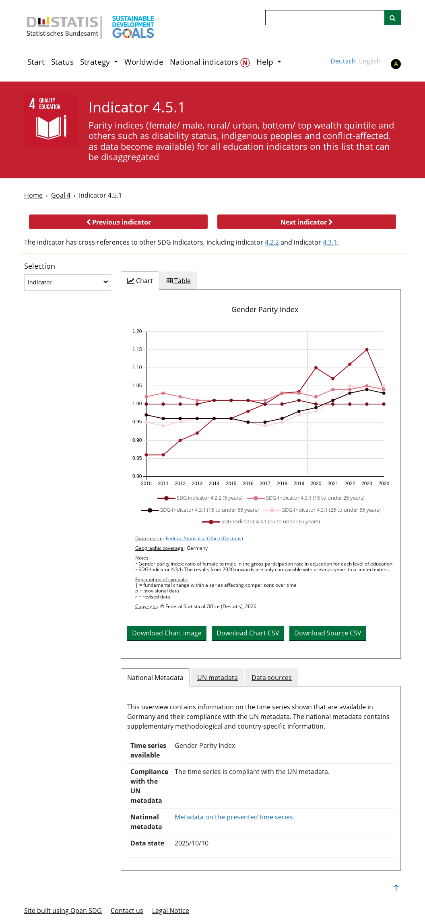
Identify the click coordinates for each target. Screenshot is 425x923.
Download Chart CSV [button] (248, 633)
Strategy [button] (96, 62)
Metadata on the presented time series (234, 817)
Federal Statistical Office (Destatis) (204, 538)
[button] (118, 221)
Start (36, 62)
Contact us (127, 910)
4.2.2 (272, 242)
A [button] (396, 63)
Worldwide (143, 62)
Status (62, 62)
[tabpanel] (260, 474)
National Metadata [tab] (155, 677)
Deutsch (343, 61)
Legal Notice (170, 910)
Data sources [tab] (272, 677)
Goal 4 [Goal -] (60, 195)
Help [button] (265, 62)
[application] (260, 407)
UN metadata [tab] (217, 677)
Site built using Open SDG (63, 910)
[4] (51, 120)
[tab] (140, 281)
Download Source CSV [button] (327, 633)
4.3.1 (330, 242)
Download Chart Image (167, 633)
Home (33, 195)
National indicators (210, 62)
